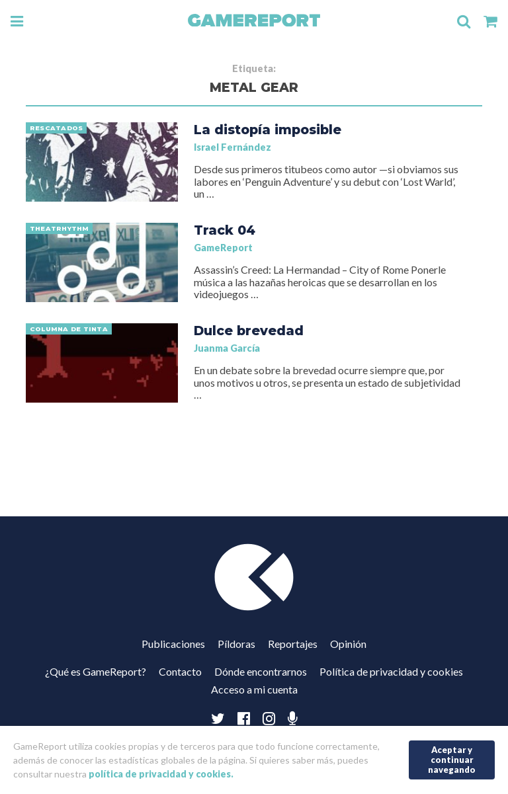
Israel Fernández (232, 147)
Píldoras (236, 643)
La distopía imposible (267, 130)
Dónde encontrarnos (260, 671)
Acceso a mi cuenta (254, 689)
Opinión (348, 643)
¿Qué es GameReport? (95, 671)
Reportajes (293, 643)
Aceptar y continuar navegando (452, 759)
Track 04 (224, 230)
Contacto (180, 671)
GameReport (223, 247)
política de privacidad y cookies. (161, 773)
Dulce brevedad (249, 330)
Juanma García (227, 348)
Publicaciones (173, 643)
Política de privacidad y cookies (391, 671)
